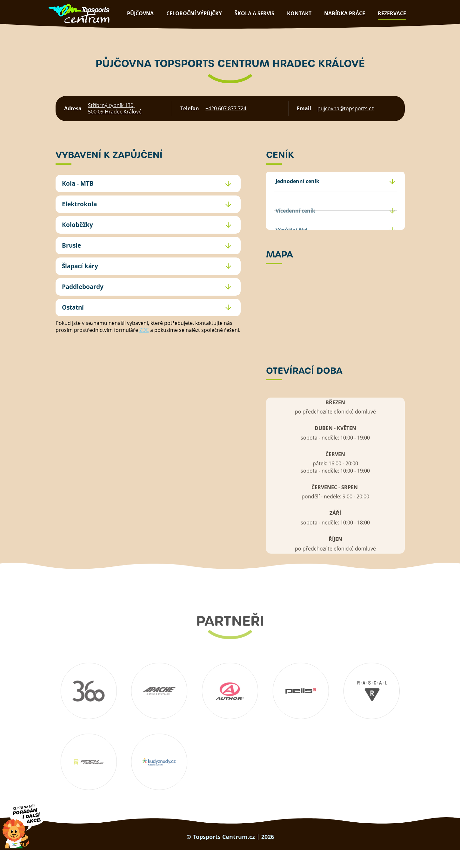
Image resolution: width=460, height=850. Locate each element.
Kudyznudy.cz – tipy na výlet (159, 762)
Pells (300, 691)
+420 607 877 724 (225, 108)
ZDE (144, 329)
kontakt (299, 13)
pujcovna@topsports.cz (345, 108)
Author (230, 691)
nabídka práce (344, 13)
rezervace (392, 13)
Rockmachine (88, 762)
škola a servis (254, 13)
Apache (159, 691)
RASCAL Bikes (371, 691)
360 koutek (88, 691)
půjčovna (140, 13)
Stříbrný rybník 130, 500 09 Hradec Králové (115, 108)
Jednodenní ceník (297, 181)
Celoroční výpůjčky (194, 13)
